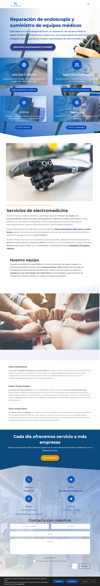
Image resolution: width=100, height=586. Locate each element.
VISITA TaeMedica (76, 127)
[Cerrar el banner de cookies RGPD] (94, 581)
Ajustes (85, 581)
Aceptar (59, 581)
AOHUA (23, 110)
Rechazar (72, 581)
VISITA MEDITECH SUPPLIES (76, 90)
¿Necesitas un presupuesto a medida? (32, 47)
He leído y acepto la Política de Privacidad (50, 561)
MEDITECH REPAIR (24, 74)
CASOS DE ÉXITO (50, 458)
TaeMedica (76, 110)
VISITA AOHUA (24, 127)
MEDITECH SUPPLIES (76, 74)
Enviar (84, 566)
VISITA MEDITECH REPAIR (23, 90)
